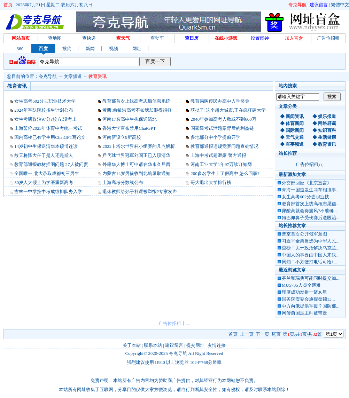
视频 (113, 48)
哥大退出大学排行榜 (211, 182)
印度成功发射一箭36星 (304, 292)
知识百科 (327, 130)
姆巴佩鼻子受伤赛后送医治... (311, 217)
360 (20, 48)
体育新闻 (295, 123)
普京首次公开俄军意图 (304, 234)
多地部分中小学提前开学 (215, 137)
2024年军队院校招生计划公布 (43, 110)
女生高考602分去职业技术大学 (45, 101)
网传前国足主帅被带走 (304, 313)
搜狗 (66, 48)
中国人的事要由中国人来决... (311, 254)
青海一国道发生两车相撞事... (311, 189)
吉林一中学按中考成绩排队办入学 (48, 191)
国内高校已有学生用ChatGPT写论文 (50, 137)
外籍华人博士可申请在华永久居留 (136, 164)
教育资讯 (97, 76)
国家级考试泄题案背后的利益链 (222, 128)
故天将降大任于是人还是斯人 (43, 155)
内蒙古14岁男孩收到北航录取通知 (136, 173)
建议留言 (319, 4)
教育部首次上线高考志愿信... (311, 203)
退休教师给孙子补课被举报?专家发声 (139, 191)
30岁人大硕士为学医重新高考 (43, 182)
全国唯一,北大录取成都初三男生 (46, 173)
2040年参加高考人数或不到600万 (223, 119)
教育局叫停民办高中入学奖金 (220, 101)
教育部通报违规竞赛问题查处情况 (224, 146)
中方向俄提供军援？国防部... (311, 306)
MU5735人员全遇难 (301, 285)
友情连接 (217, 345)
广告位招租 (328, 38)
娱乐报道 (327, 116)
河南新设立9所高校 (121, 137)
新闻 (90, 48)
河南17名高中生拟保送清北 (129, 119)
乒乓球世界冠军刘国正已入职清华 (136, 155)
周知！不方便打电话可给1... (309, 261)
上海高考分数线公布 (122, 182)
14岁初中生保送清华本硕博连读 (46, 146)
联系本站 (153, 345)
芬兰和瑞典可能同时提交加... (311, 278)
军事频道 (295, 144)
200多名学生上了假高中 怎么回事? (225, 173)
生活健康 (327, 137)
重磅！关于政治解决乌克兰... (311, 247)
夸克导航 (297, 4)
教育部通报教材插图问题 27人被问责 (51, 164)
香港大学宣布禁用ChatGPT (129, 128)
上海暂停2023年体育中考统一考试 (48, 128)
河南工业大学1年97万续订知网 (221, 164)
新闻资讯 (295, 116)
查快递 (89, 38)
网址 (136, 48)
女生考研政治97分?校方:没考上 (45, 119)
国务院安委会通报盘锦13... (308, 299)
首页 (8, 4)
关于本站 (132, 345)
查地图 (55, 38)
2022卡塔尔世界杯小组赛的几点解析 (138, 146)
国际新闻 (295, 130)
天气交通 (295, 137)
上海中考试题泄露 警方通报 (218, 155)
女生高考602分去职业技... (307, 196)
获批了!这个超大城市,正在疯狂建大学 (228, 110)
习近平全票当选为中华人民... (311, 241)
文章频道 (73, 76)
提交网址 (195, 345)
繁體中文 (340, 4)
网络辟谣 (327, 123)
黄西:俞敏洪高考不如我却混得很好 (137, 110)
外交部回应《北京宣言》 (307, 182)
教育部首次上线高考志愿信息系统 (136, 101)
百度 (43, 48)
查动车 (157, 38)
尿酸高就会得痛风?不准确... (309, 210)
